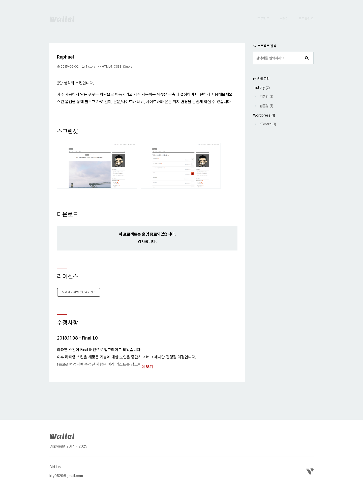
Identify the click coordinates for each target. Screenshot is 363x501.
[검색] (307, 58)
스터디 (283, 19)
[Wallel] (62, 435)
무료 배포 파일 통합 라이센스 (78, 292)
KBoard (265, 124)
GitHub (55, 467)
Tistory (90, 66)
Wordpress (261, 115)
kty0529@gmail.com (66, 476)
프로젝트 (263, 19)
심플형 (264, 106)
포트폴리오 (306, 19)
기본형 (264, 96)
